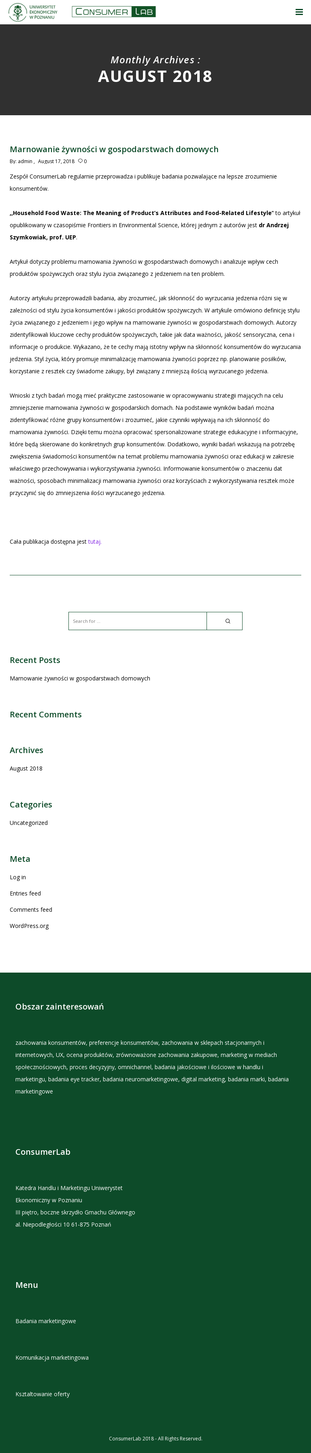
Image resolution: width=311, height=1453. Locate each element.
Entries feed (25, 893)
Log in (18, 877)
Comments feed (31, 909)
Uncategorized (29, 823)
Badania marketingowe (45, 1321)
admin (25, 161)
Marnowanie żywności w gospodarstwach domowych (80, 678)
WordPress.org (29, 926)
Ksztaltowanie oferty (42, 1394)
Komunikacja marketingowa (52, 1357)
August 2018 (26, 768)
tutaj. (95, 541)
